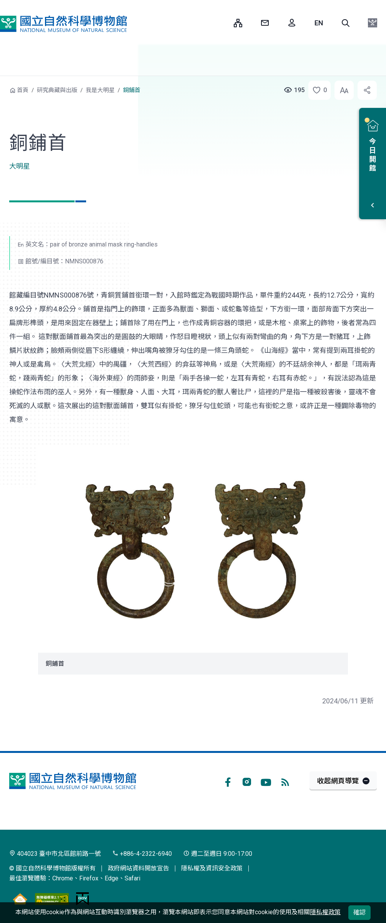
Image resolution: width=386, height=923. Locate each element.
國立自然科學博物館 (63, 23)
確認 (359, 912)
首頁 (22, 90)
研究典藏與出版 (57, 90)
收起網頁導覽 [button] (338, 781)
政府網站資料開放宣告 (138, 868)
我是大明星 (100, 90)
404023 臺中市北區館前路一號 (55, 853)
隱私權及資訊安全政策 (212, 868)
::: (222, 23)
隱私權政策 (325, 912)
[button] (345, 23)
